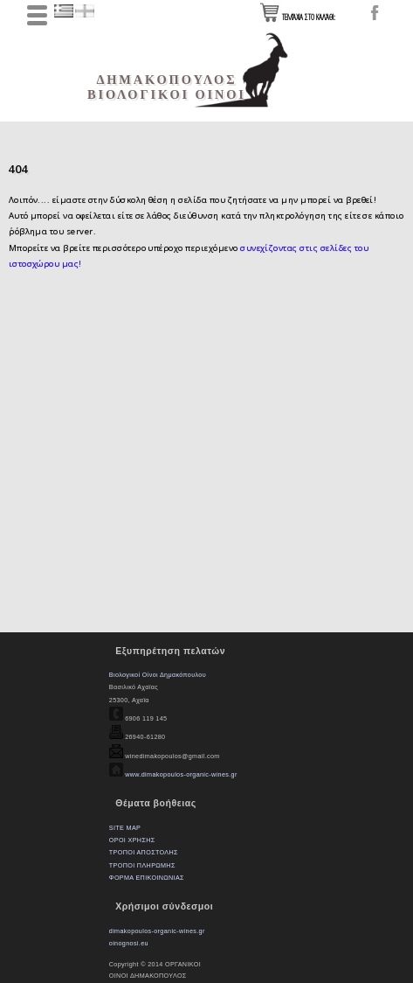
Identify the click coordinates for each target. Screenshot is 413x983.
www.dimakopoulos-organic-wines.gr (180, 774)
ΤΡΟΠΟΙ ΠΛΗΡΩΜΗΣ (142, 865)
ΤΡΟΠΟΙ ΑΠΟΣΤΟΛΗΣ (143, 852)
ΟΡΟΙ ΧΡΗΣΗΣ (132, 840)
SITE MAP (125, 828)
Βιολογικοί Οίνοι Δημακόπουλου (157, 675)
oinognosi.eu (128, 943)
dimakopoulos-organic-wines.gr (157, 931)
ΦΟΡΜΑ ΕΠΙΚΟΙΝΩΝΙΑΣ (146, 878)
